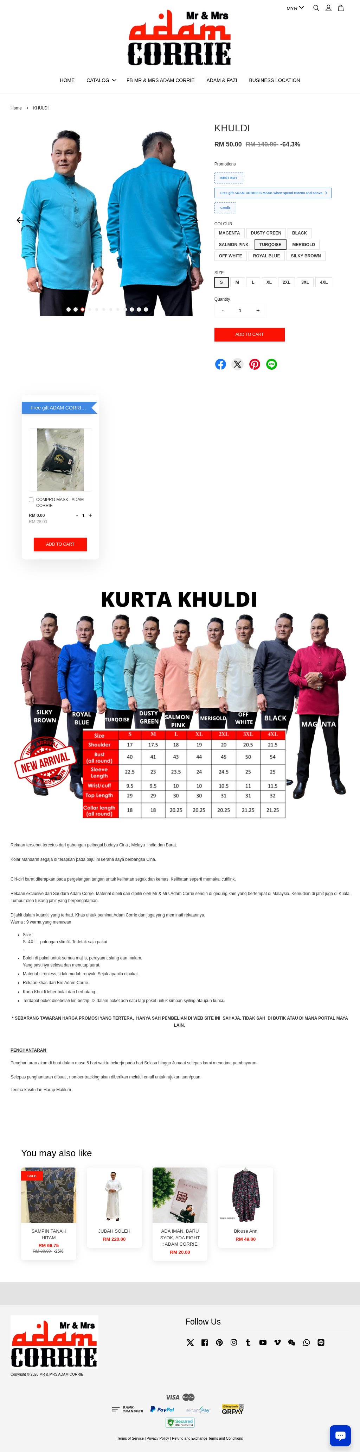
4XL (324, 282)
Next (194, 220)
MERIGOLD (303, 244)
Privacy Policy (158, 1438)
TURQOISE (270, 244)
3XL (305, 282)
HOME (67, 80)
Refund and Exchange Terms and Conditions (207, 1438)
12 (146, 309)
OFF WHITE (230, 256)
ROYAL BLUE (266, 256)
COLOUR (223, 223)
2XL (286, 282)
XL (269, 282)
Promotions (225, 164)
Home (16, 108)
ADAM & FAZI (221, 80)
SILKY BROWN (306, 256)
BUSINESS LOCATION (274, 80)
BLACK (299, 233)
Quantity (222, 299)
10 (132, 309)
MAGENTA (229, 233)
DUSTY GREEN (266, 233)
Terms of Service (130, 1438)
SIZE (219, 272)
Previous (20, 220)
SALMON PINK (234, 244)
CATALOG (101, 80)
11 (139, 309)
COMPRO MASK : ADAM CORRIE (56, 502)
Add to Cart (60, 544)
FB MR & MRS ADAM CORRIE (161, 80)
